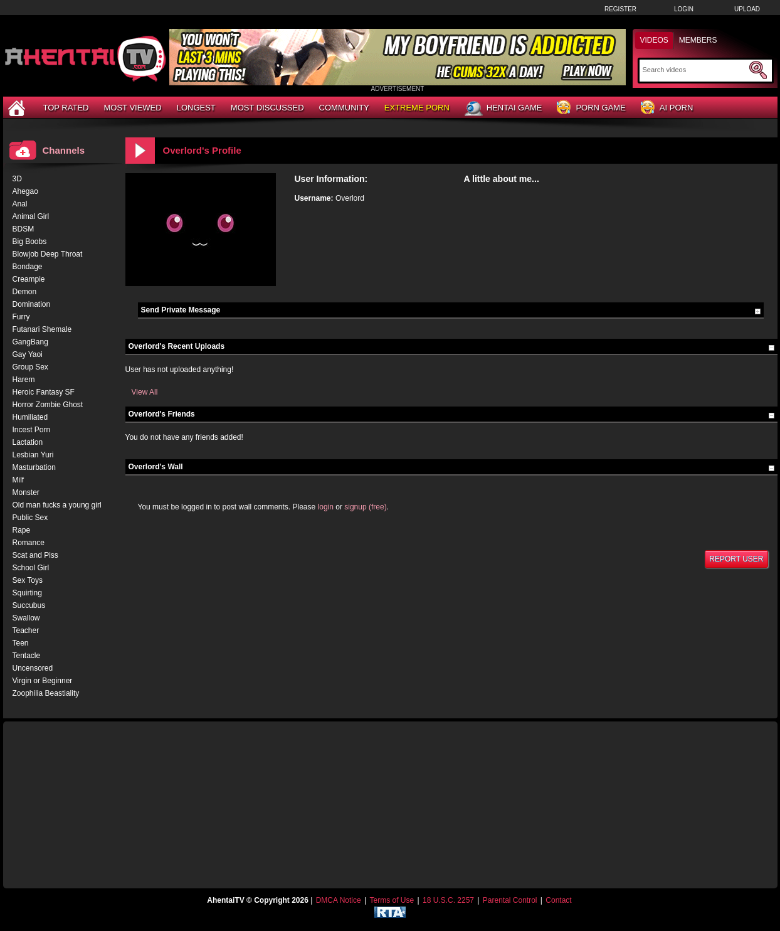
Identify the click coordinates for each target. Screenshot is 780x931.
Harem (24, 379)
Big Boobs (30, 241)
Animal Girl (31, 216)
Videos (654, 40)
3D (17, 178)
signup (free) (365, 507)
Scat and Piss (35, 555)
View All (145, 392)
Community (344, 107)
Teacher (26, 630)
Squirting (27, 592)
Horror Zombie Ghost (48, 404)
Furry (21, 316)
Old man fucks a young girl (57, 505)
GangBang (30, 342)
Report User (736, 559)
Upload (747, 9)
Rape (22, 530)
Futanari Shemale (42, 329)
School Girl (31, 567)
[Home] (18, 107)
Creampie (29, 279)
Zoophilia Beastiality (46, 693)
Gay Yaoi (28, 354)
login (326, 507)
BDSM (23, 229)
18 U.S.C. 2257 (448, 900)
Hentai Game (503, 108)
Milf (18, 480)
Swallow (26, 618)
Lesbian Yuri (33, 454)
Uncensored (33, 668)
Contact (558, 900)
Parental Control (510, 900)
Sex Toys (28, 580)
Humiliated (30, 417)
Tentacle (27, 655)
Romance (29, 542)
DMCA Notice (338, 900)
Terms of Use (391, 900)
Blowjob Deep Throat (48, 254)
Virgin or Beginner (43, 680)
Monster (26, 492)
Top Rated (66, 107)
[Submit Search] (758, 70)
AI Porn (667, 108)
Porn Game (591, 108)
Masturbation (34, 467)
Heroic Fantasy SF (44, 392)
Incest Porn (32, 429)
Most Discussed (267, 107)
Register (620, 9)
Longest (196, 107)
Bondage (28, 266)
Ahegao (25, 191)
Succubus (29, 605)
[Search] (694, 70)
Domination (32, 304)
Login (683, 9)
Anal (20, 204)
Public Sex (30, 517)
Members (698, 40)
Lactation (28, 442)
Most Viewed (132, 107)
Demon (25, 291)
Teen (21, 643)
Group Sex (30, 367)
